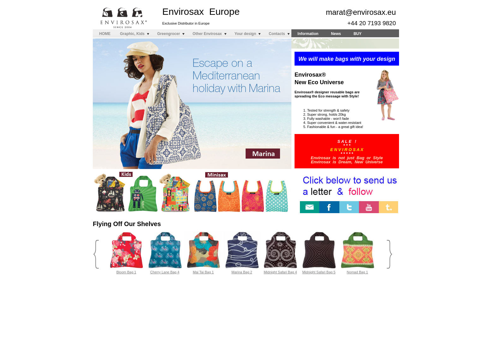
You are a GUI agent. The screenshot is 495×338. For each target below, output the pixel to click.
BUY (357, 34)
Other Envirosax (207, 34)
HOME (104, 34)
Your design (245, 34)
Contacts (277, 34)
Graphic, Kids (132, 34)
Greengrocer (168, 34)
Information (308, 34)
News (336, 34)
